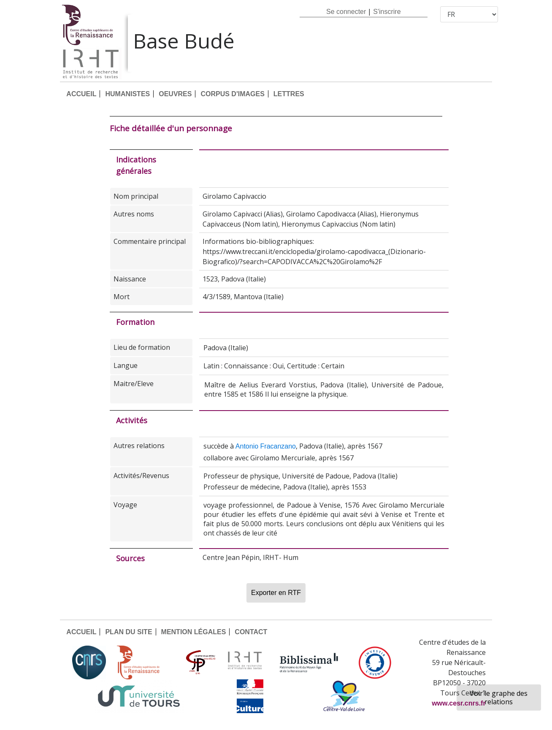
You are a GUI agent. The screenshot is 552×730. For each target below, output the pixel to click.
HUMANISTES (127, 93)
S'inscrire (386, 11)
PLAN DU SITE (128, 631)
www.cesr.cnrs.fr (458, 703)
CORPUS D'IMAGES (232, 93)
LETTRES (288, 93)
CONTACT (251, 631)
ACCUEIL (81, 93)
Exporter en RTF (276, 592)
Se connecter (346, 11)
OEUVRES (175, 93)
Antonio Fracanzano (265, 446)
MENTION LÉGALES (193, 631)
